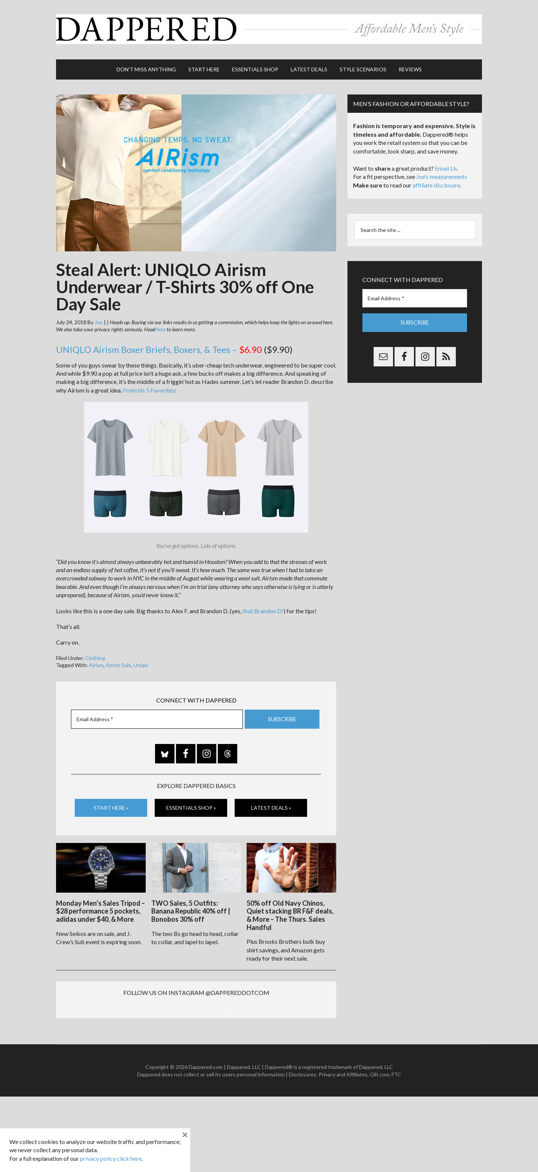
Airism (96, 661)
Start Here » (111, 804)
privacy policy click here (111, 1158)
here (161, 326)
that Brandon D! (263, 607)
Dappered (269, 28)
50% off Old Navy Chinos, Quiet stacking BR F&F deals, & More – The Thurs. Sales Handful (290, 910)
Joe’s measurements (441, 173)
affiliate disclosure (436, 181)
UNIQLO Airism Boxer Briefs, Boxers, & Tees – (159, 346)
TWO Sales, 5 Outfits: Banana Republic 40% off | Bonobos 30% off (190, 906)
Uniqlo (140, 661)
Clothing (95, 654)
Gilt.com (379, 1149)
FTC (396, 1149)
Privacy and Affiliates (343, 1149)
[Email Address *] (157, 715)
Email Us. (446, 164)
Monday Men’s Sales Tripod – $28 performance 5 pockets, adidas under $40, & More (100, 906)
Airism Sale (118, 661)
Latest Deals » (271, 804)
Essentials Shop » (191, 804)
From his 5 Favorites (149, 386)
